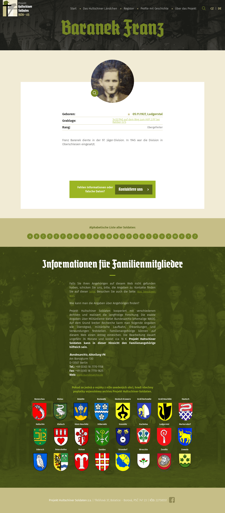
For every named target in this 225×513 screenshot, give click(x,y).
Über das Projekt (185, 8)
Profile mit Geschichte (154, 8)
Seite (92, 291)
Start (73, 8)
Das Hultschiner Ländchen (100, 8)
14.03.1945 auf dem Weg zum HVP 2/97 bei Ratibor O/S (136, 120)
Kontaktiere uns (130, 189)
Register (129, 8)
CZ (212, 8)
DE (219, 8)
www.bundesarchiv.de (90, 374)
